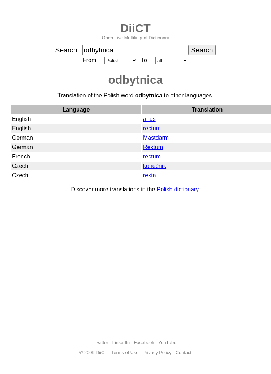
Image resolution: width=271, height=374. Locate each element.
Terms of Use (124, 352)
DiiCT (135, 28)
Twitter (101, 342)
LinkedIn (121, 342)
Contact (184, 352)
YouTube (167, 342)
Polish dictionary (177, 189)
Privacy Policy (157, 352)
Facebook (144, 342)
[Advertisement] (68, 266)
